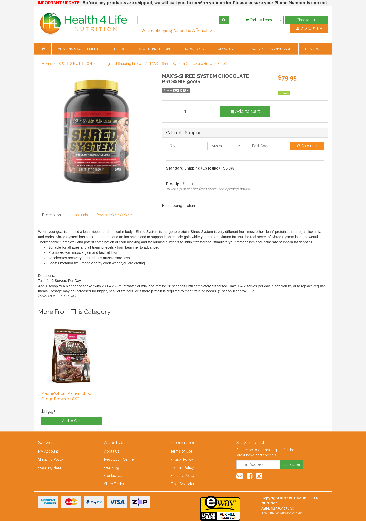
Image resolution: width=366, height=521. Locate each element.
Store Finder (114, 484)
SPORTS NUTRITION (155, 49)
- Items (258, 20)
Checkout (306, 20)
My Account (48, 451)
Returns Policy (182, 468)
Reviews (114, 215)
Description (51, 215)
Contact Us (113, 476)
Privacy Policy (181, 459)
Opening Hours (50, 468)
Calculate (307, 146)
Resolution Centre (119, 459)
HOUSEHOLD (194, 49)
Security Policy (182, 476)
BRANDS (312, 49)
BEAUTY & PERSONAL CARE (269, 49)
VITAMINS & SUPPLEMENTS (79, 49)
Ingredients (79, 215)
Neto (298, 512)
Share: (176, 90)
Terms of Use (181, 451)
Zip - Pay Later (182, 484)
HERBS (120, 49)
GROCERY (226, 49)
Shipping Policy (51, 459)
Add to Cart (245, 111)
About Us (111, 451)
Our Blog (111, 468)
